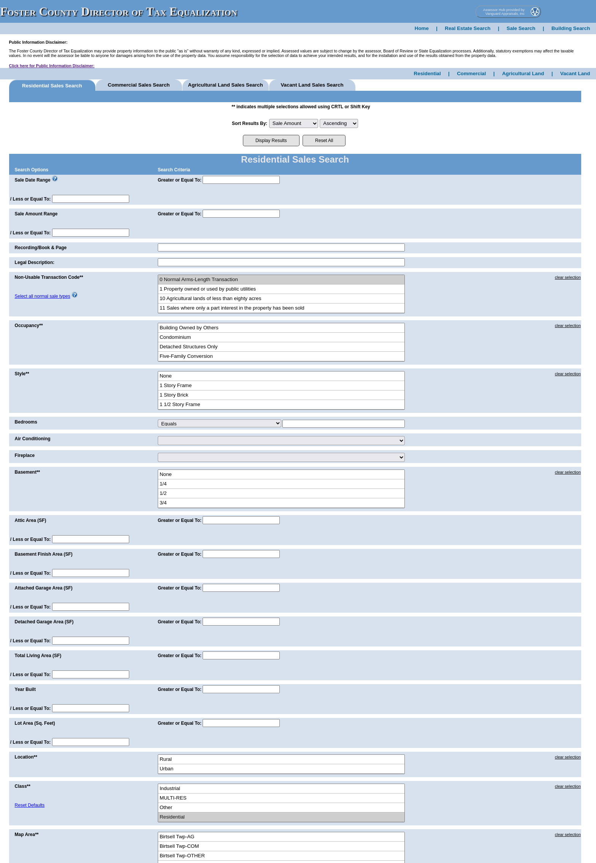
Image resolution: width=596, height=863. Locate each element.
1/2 (281, 493)
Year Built (25, 689)
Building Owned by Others (281, 328)
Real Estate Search (467, 28)
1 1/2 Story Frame (281, 404)
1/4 (281, 484)
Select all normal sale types (42, 296)
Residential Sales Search (52, 86)
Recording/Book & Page (41, 247)
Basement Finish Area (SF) (44, 554)
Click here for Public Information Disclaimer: (52, 65)
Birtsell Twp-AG (281, 837)
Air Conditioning (33, 438)
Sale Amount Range (36, 214)
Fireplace (25, 455)
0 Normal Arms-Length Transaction (281, 280)
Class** (22, 786)
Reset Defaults (30, 805)
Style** (22, 373)
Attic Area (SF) (30, 520)
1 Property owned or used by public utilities (281, 289)
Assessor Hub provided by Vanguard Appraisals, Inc (504, 12)
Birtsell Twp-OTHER (281, 856)
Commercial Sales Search (139, 85)
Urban (281, 769)
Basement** (27, 472)
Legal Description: (35, 262)
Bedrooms (26, 422)
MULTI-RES (281, 798)
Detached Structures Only (281, 347)
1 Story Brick (281, 395)
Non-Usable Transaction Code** (49, 277)
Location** (26, 757)
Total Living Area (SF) (38, 655)
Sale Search (521, 28)
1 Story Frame (281, 385)
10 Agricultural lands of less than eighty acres (281, 298)
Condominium (281, 337)
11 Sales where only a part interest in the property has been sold (281, 308)
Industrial (281, 788)
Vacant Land (575, 73)
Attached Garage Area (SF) (44, 588)
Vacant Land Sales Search (312, 85)
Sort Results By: (249, 123)
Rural (281, 759)
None (281, 376)
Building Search (571, 28)
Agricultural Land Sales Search (225, 85)
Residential (427, 73)
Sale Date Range (33, 180)
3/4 (281, 503)
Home (422, 28)
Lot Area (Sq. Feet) (35, 723)
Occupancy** (29, 325)
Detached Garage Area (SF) (44, 621)
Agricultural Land (523, 73)
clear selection (568, 277)
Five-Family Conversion (281, 356)
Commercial (471, 73)
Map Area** (27, 834)
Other (281, 807)
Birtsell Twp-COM (281, 846)
